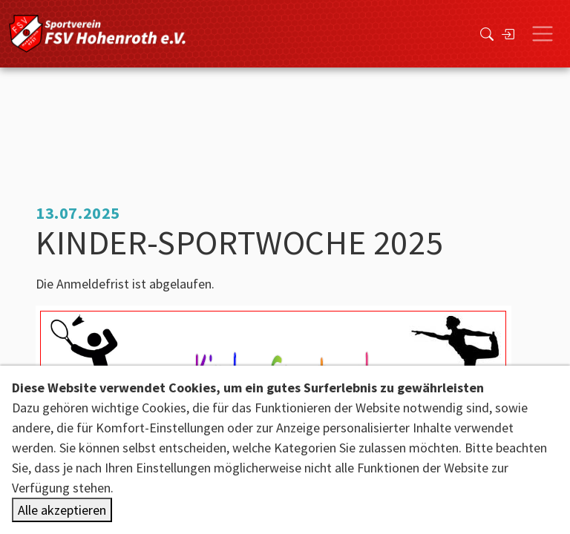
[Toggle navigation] (542, 34)
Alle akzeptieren (62, 509)
